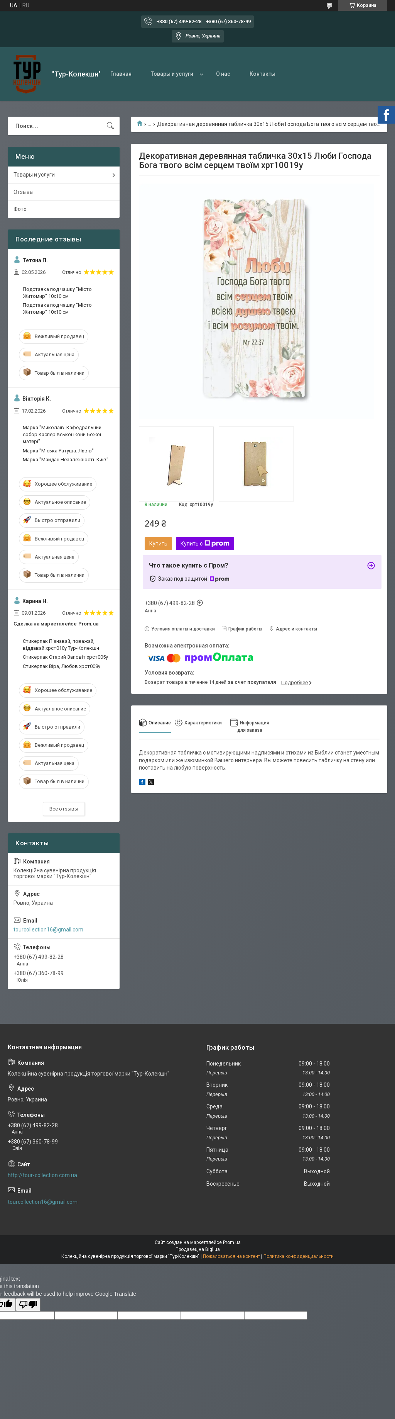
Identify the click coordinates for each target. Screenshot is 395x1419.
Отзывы (24, 192)
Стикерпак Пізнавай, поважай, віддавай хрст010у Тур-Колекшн (61, 644)
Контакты (262, 74)
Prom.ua (232, 1242)
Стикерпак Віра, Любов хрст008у (61, 666)
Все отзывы (63, 809)
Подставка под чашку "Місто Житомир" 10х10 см (57, 292)
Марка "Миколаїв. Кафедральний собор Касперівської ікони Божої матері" (62, 434)
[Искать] (110, 126)
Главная (121, 74)
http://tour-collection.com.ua (42, 1175)
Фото (20, 209)
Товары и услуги (172, 74)
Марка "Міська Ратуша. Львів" (58, 451)
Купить (158, 543)
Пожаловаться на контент (231, 1256)
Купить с (205, 543)
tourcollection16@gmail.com (48, 929)
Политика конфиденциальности (298, 1256)
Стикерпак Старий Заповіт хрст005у (65, 657)
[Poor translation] (28, 1305)
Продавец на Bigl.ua (198, 1249)
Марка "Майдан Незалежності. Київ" (65, 459)
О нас (223, 74)
